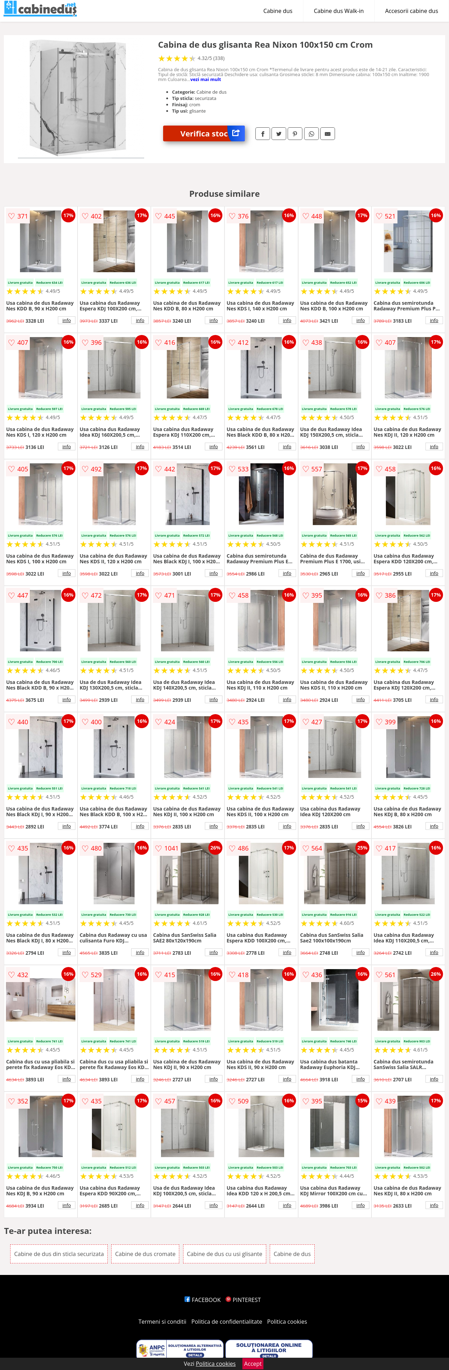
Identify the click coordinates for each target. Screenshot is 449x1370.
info (66, 320)
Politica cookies (287, 1321)
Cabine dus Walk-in (339, 11)
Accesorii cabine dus (411, 11)
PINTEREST (243, 1300)
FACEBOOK (203, 1300)
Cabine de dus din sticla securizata (59, 1254)
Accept (253, 1364)
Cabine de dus (292, 1254)
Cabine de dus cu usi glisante (224, 1254)
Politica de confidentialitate (227, 1321)
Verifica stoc (212, 133)
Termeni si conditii (163, 1321)
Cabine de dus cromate (145, 1254)
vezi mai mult (205, 79)
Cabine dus (278, 11)
